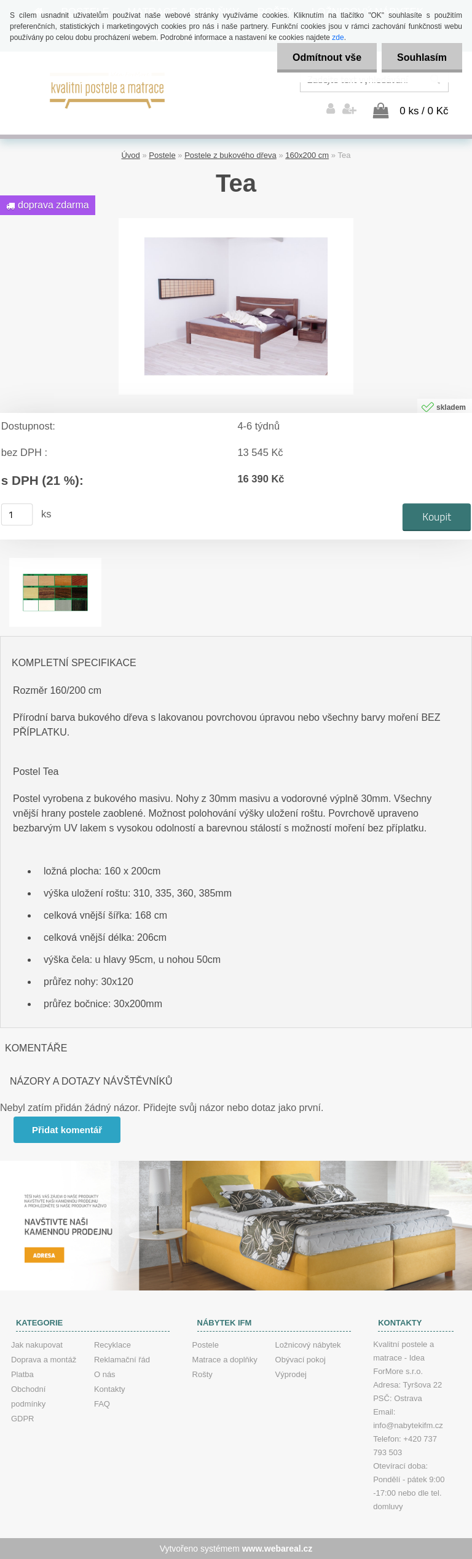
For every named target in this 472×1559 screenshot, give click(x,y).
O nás (105, 1374)
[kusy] (17, 514)
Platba (22, 1374)
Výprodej (291, 1374)
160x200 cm (307, 155)
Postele (162, 155)
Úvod (130, 155)
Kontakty (109, 1389)
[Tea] (236, 223)
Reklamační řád (122, 1359)
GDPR (22, 1418)
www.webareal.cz (277, 1548)
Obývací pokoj (300, 1359)
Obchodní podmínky (28, 1396)
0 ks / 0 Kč (423, 111)
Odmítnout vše (327, 57)
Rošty (202, 1374)
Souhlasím (422, 57)
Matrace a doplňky (225, 1359)
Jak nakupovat (37, 1344)
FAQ (102, 1403)
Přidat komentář (67, 1130)
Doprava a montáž (43, 1359)
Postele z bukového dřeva (230, 155)
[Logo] (107, 89)
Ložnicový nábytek (308, 1344)
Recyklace (112, 1344)
